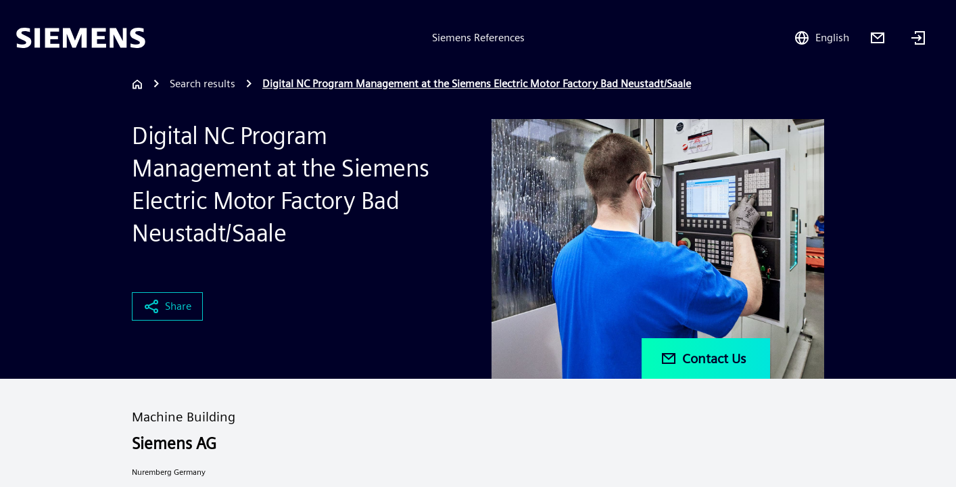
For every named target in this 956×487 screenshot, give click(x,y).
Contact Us (703, 358)
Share (167, 306)
